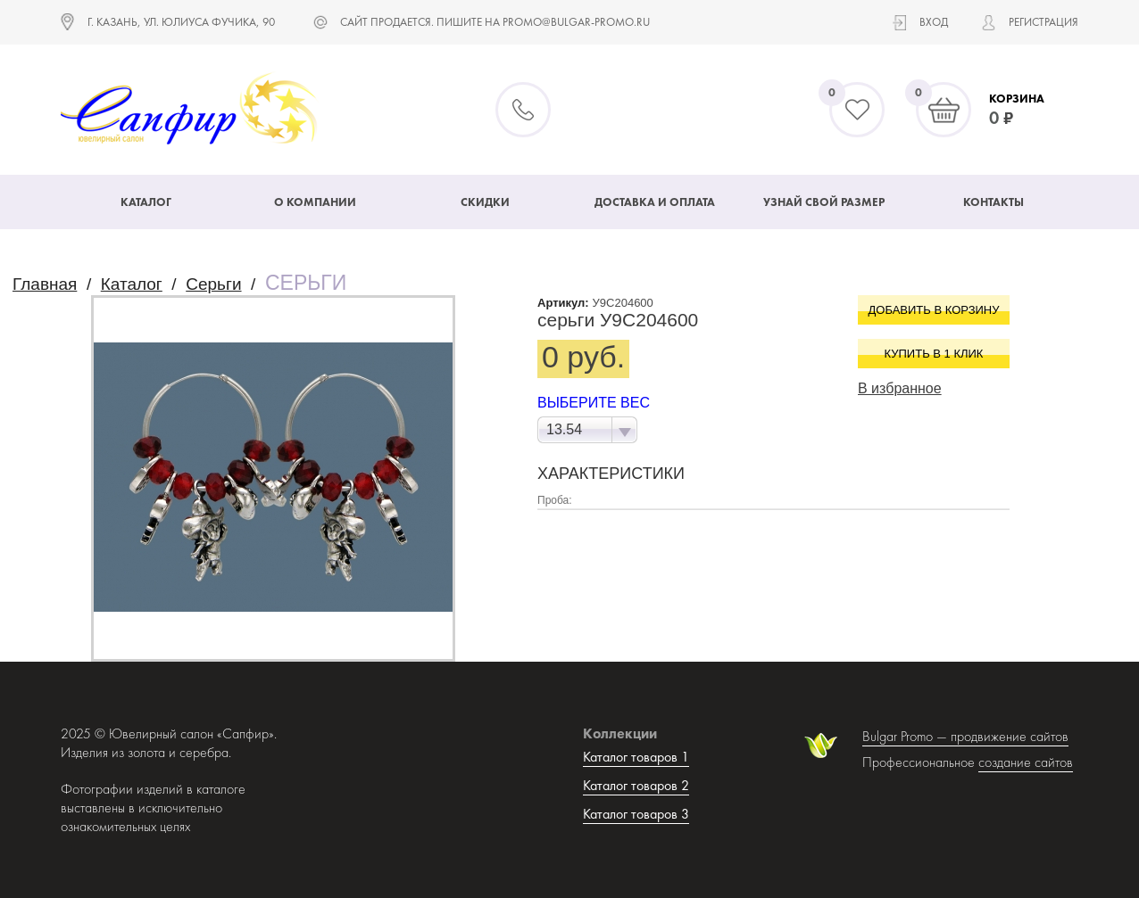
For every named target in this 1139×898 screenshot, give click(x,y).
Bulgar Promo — (906, 736)
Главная (44, 284)
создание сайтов (1025, 762)
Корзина (1016, 98)
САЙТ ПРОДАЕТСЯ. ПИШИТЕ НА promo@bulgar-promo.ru (495, 21)
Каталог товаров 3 (636, 813)
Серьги (213, 284)
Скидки (485, 202)
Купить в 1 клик (934, 353)
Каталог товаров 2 (636, 785)
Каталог (146, 202)
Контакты (993, 202)
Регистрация (1043, 21)
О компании (315, 202)
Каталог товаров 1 (636, 756)
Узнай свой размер (824, 202)
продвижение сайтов (1009, 736)
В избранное (900, 388)
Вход (933, 21)
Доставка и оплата (654, 202)
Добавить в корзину (934, 310)
